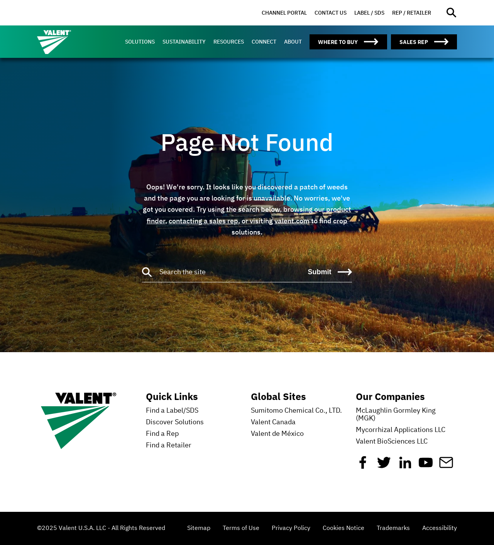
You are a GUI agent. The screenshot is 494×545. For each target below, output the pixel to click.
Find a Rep (162, 433)
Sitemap (198, 528)
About (293, 41)
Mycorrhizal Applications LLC (400, 430)
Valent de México (277, 433)
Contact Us (331, 12)
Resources (228, 41)
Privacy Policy (291, 528)
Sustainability (184, 41)
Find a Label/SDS (172, 410)
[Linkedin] (405, 465)
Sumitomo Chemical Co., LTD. (296, 410)
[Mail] (446, 465)
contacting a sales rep (203, 220)
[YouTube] (426, 465)
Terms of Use (241, 528)
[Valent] (72, 41)
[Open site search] (452, 13)
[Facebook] (363, 465)
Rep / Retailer (411, 12)
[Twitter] (384, 465)
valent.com (292, 220)
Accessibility (439, 528)
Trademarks (393, 528)
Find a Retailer (168, 445)
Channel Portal (284, 12)
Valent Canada (273, 422)
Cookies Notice (343, 528)
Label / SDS (369, 12)
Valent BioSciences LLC (392, 441)
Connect (264, 41)
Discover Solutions (175, 422)
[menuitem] (284, 12)
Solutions (140, 41)
